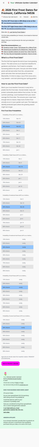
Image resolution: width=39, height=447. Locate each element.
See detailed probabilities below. (13, 23)
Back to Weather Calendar (10, 363)
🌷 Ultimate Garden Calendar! (23, 3)
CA (20, 17)
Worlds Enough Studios (14, 379)
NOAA (17, 382)
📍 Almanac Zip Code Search (9, 17)
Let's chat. (6, 412)
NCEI (22, 382)
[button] (3, 3)
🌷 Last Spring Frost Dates (16, 32)
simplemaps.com (24, 385)
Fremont (26, 17)
